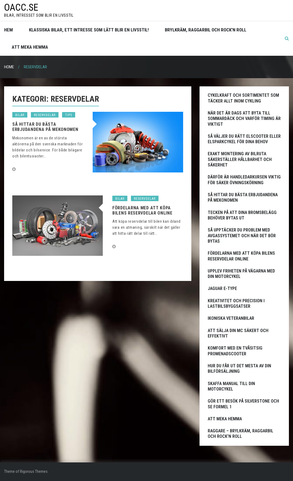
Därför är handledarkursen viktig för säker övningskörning (244, 179)
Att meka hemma (30, 47)
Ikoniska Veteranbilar (231, 318)
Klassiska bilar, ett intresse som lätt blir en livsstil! (89, 30)
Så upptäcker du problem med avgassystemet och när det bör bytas (242, 235)
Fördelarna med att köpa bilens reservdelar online (142, 210)
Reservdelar (44, 115)
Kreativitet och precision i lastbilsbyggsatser (236, 303)
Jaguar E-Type (222, 288)
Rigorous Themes (34, 471)
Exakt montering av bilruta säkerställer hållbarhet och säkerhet (240, 159)
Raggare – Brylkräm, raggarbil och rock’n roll (240, 433)
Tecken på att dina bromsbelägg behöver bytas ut (242, 215)
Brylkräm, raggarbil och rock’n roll (205, 30)
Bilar (19, 115)
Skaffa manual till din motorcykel (231, 386)
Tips (68, 115)
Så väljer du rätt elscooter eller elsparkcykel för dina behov (244, 139)
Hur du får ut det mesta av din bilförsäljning (239, 368)
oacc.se (21, 7)
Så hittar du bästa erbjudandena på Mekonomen (45, 127)
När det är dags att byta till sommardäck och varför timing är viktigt (244, 118)
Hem (8, 30)
